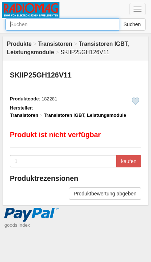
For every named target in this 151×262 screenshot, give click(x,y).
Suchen (132, 24)
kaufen (128, 161)
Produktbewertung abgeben (105, 193)
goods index (17, 225)
